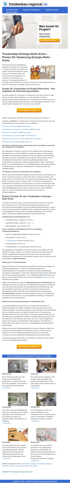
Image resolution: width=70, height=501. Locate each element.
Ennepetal (33, 464)
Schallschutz (15, 132)
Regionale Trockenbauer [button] (32, 10)
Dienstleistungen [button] (12, 10)
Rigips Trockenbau (35, 138)
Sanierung (5, 126)
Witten (35, 466)
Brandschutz (6, 132)
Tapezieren (28, 142)
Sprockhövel (20, 466)
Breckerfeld (25, 464)
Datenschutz (53, 481)
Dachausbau (27, 132)
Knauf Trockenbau (19, 138)
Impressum (44, 481)
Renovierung (14, 126)
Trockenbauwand (30, 135)
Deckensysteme (15, 142)
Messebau (37, 129)
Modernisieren (26, 126)
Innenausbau (25, 129)
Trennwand (17, 135)
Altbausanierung (7, 138)
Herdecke (5, 466)
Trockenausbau (7, 129)
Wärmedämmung (7, 135)
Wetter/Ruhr (29, 466)
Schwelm (12, 466)
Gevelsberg (41, 464)
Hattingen (48, 464)
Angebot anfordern (52, 10)
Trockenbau (17, 129)
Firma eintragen (11, 12)
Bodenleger (6, 142)
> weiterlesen (6, 388)
